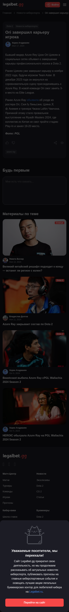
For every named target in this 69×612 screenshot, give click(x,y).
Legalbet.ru (36, 591)
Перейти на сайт (34, 602)
